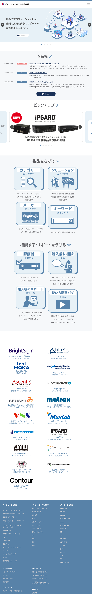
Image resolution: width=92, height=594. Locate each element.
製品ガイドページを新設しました (41, 82)
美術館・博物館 (36, 455)
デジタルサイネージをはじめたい (13, 534)
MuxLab (63, 482)
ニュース (6, 556)
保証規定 (6, 525)
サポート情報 (7, 511)
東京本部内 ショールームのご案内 (42, 539)
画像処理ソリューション (10, 504)
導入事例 (6, 551)
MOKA (62, 458)
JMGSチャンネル (8, 569)
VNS (61, 478)
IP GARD (63, 488)
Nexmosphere (65, 461)
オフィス (34, 461)
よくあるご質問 (8, 522)
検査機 (5, 500)
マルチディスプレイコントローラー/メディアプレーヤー (13, 464)
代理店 (5, 579)
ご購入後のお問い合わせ (39, 518)
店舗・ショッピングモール (39, 451)
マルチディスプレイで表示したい (13, 537)
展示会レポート (8, 546)
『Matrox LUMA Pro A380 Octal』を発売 (44, 63)
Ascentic (63, 465)
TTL (61, 498)
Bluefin (62, 455)
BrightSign (64, 451)
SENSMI (63, 472)
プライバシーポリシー (80, 591)
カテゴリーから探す (10, 448)
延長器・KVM (7, 473)
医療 (33, 488)
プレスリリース (7, 563)
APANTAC (63, 485)
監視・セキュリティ (37, 475)
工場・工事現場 (36, 472)
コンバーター (7, 487)
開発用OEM (6, 484)
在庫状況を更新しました (38, 73)
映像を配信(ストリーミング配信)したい (15, 541)
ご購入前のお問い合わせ (39, 515)
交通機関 (34, 458)
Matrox (62, 475)
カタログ (5, 518)
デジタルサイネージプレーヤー (12, 453)
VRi (61, 502)
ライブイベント (36, 468)
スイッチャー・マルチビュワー (12, 490)
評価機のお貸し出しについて (41, 522)
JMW (61, 492)
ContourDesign (65, 505)
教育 (33, 485)
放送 (33, 478)
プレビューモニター (9, 480)
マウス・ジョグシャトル (10, 497)
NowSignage (64, 468)
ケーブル (5, 494)
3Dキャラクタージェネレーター (12, 477)
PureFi (62, 495)
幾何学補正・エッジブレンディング (13, 457)
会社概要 (35, 532)
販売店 (5, 582)
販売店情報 (7, 575)
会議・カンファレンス (38, 465)
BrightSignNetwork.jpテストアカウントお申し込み (40, 526)
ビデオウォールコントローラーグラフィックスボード (12, 469)
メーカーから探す (66, 448)
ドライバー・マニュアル (10, 515)
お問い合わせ (37, 511)
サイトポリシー (65, 591)
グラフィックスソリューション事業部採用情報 (43, 543)
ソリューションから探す (40, 448)
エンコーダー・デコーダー (10, 460)
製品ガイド (6, 566)
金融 (33, 482)
